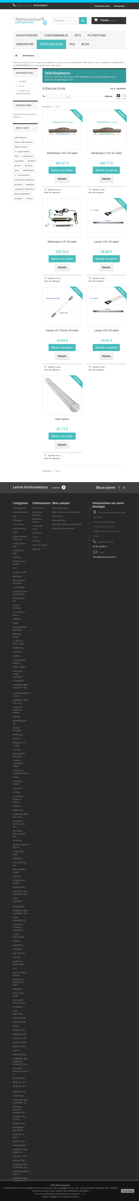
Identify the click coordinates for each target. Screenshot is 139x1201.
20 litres (32, 161)
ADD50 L (17, 619)
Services (37, 541)
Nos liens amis (40, 545)
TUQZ (15, 623)
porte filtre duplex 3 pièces (18, 799)
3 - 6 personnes (21, 151)
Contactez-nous (102, 6)
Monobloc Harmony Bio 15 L (19, 824)
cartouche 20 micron (24, 189)
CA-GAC (17, 750)
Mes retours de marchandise (66, 512)
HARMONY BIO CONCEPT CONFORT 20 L (20, 1062)
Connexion (119, 6)
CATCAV (17, 652)
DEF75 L (17, 1050)
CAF (15, 968)
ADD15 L (17, 557)
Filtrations (96, 35)
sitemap (36, 549)
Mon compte (61, 503)
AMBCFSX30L (20, 1054)
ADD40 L (17, 941)
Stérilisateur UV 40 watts (62, 241)
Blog (85, 44)
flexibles (18, 198)
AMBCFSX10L (20, 1034)
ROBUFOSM (19, 887)
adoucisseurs (21, 147)
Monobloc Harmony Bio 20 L (19, 834)
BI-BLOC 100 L (20, 1042)
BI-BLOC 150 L (20, 572)
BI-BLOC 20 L (19, 1086)
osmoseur (18, 788)
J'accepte (128, 1191)
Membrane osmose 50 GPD (18, 982)
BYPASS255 (19, 906)
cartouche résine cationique (18, 674)
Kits (78, 35)
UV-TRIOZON (19, 1018)
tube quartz (62, 419)
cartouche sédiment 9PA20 (18, 710)
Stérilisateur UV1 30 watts (62, 153)
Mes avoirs (57, 516)
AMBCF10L (18, 1096)
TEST (15, 532)
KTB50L (17, 792)
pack (16, 170)
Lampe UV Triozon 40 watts (62, 330)
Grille (118, 97)
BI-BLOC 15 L (19, 1141)
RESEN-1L (18, 734)
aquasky (30, 184)
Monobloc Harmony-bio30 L (20, 1071)
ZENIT (16, 1026)
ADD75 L (17, 656)
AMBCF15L (18, 648)
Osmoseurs (24, 44)
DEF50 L (17, 876)
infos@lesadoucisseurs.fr (104, 557)
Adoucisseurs (27, 35)
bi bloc (17, 165)
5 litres (29, 198)
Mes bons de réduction (63, 528)
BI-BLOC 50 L (19, 1078)
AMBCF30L (18, 810)
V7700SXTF (18, 681)
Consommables (56, 35)
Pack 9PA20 (18, 587)
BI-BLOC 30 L (19, 1160)
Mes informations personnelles (67, 524)
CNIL (83, 1194)
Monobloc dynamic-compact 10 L (19, 1110)
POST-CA (17, 840)
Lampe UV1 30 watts (106, 241)
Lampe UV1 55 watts (106, 330)
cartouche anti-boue (24, 180)
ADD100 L (17, 858)
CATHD (16, 717)
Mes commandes (60, 508)
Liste (124, 97)
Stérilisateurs (51, 44)
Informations (24, 72)
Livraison (22, 81)
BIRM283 (17, 989)
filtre (16, 156)
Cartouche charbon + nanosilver (18, 927)
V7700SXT (18, 1007)
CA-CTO (17, 957)
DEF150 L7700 (20, 1156)
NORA (16, 777)
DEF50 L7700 (19, 1092)
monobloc (19, 161)
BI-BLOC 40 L (19, 1123)
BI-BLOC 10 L (19, 1030)
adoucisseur (20, 137)
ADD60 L (17, 806)
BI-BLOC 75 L (19, 1082)
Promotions (23, 105)
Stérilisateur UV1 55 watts (106, 153)
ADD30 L (17, 739)
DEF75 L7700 (19, 1046)
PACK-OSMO (19, 667)
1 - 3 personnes (21, 175)
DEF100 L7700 (20, 1038)
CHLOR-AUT (19, 953)
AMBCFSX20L (20, 1022)
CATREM (17, 949)
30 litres (28, 165)
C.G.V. (21, 86)
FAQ (72, 44)
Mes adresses (59, 520)
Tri (43, 96)
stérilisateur (28, 170)
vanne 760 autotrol (23, 142)
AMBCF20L (18, 945)
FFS (15, 568)
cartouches (27, 156)
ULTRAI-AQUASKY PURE (18, 763)
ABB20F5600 (19, 1145)
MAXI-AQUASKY (22, 194)
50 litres (18, 184)
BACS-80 (17, 576)
